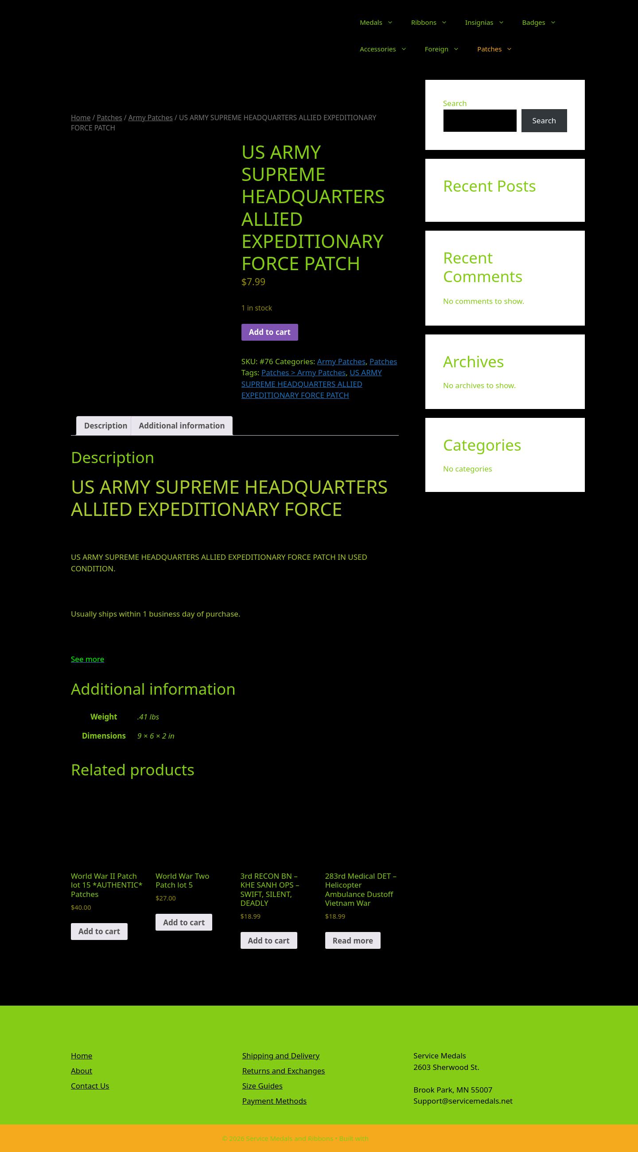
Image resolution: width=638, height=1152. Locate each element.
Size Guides (262, 1086)
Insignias (489, 22)
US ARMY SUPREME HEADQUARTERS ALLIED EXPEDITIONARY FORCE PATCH (311, 383)
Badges (543, 22)
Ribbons (433, 22)
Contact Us (90, 1086)
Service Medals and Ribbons (274, 35)
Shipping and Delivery (281, 1055)
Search (455, 103)
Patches (499, 48)
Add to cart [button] (99, 931)
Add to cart (270, 332)
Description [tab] (105, 426)
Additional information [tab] (182, 426)
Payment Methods (274, 1101)
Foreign (447, 48)
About (81, 1071)
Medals (381, 22)
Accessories (388, 48)
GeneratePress (393, 1138)
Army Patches (150, 117)
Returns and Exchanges (283, 1071)
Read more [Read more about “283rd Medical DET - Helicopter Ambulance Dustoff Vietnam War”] (353, 941)
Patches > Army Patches (303, 372)
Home (80, 117)
